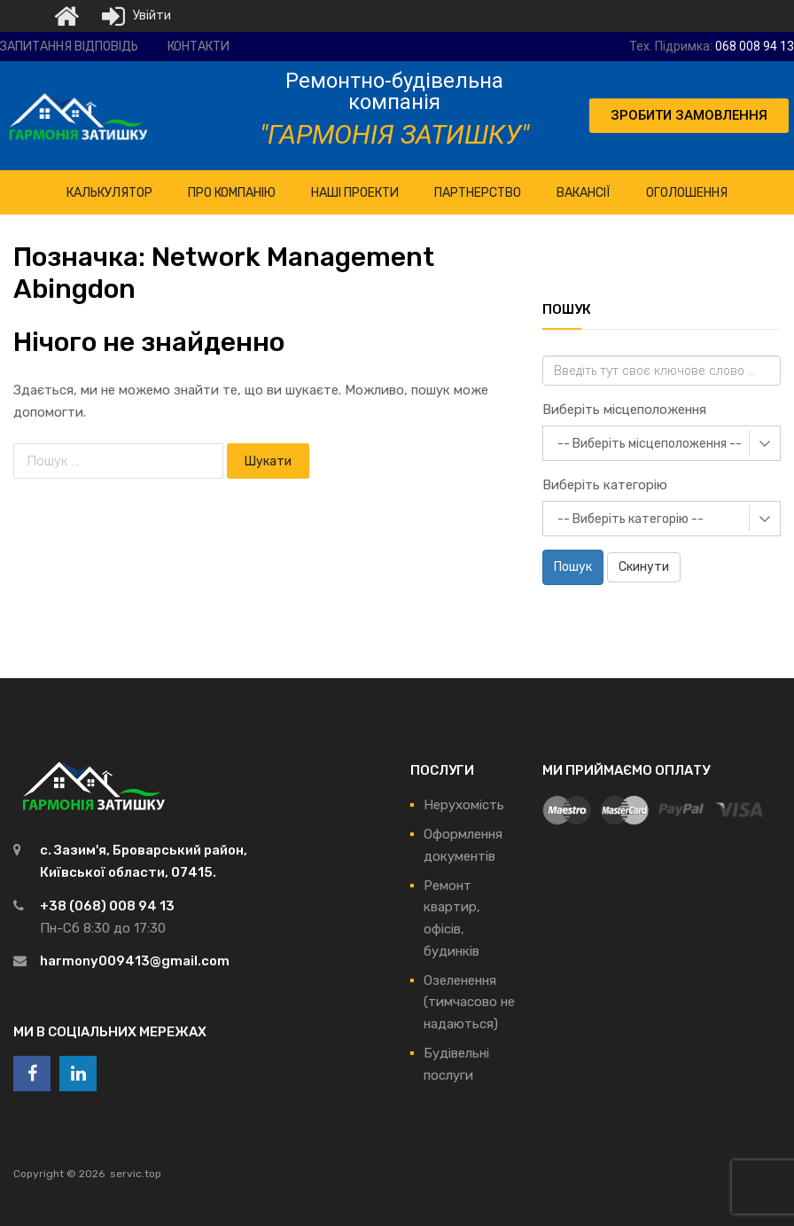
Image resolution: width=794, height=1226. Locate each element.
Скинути (644, 566)
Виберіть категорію (604, 485)
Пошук (573, 566)
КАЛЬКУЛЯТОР (109, 192)
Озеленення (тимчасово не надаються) (469, 1002)
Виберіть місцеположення (624, 410)
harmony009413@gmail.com (135, 961)
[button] (689, 115)
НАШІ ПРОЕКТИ (355, 192)
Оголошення (687, 192)
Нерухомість (464, 805)
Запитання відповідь (69, 46)
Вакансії (584, 192)
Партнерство (477, 192)
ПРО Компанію (232, 192)
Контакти (198, 46)
